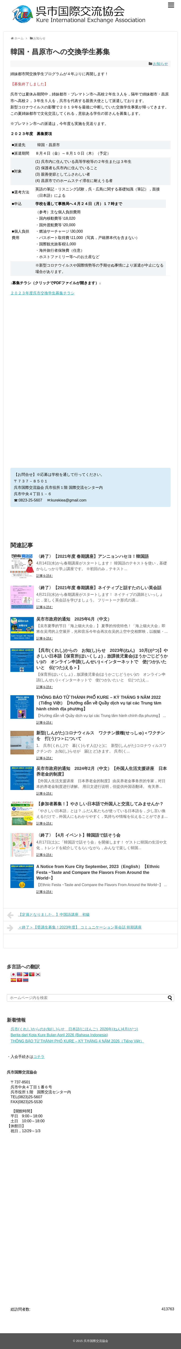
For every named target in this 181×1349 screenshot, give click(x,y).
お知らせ (160, 64)
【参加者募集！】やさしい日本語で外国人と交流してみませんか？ (100, 804)
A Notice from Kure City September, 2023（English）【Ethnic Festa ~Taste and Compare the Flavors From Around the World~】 (98, 872)
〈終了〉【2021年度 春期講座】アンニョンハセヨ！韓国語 (92, 556)
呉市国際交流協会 (96, 1341)
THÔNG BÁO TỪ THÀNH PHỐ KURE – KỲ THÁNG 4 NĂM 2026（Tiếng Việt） (77, 1041)
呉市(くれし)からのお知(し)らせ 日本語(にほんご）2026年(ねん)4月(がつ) (74, 1029)
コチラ (39, 1057)
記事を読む (44, 576)
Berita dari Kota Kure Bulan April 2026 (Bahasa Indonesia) (59, 1035)
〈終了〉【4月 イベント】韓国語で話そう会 (78, 835)
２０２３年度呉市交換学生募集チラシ (42, 293)
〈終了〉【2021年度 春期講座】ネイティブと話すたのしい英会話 (98, 587)
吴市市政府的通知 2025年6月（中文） (74, 619)
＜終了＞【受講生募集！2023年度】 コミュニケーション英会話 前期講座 (74, 928)
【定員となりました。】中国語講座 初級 (48, 915)
